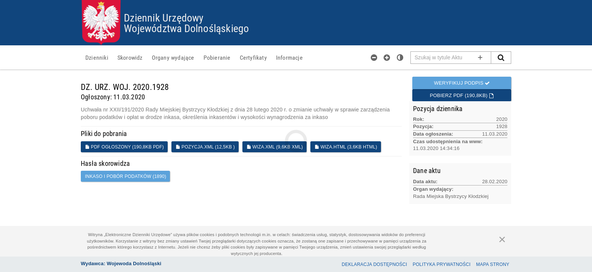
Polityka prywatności (441, 264)
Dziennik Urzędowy (164, 17)
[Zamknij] (502, 239)
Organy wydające (173, 57)
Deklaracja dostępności (374, 264)
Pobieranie (217, 57)
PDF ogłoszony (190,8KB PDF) (124, 147)
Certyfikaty (253, 57)
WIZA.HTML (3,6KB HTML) (345, 147)
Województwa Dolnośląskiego (186, 28)
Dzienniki (96, 57)
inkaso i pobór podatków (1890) (125, 176)
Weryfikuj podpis (462, 83)
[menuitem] (97, 57)
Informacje (289, 57)
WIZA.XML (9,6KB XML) (275, 147)
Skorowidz (130, 57)
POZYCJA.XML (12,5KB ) (205, 147)
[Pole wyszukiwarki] (451, 57)
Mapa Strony (492, 264)
